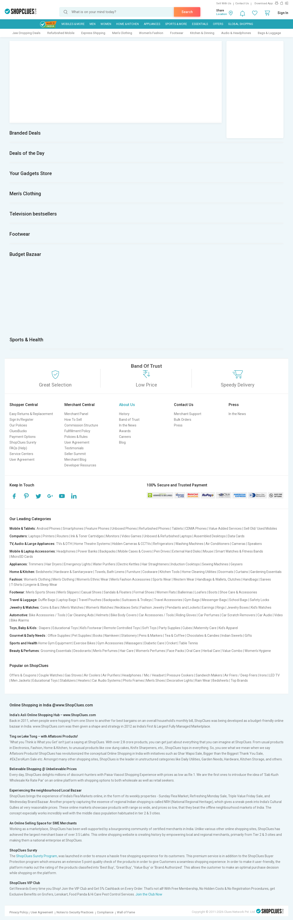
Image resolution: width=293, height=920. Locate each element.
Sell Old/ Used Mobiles (260, 528)
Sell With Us (223, 3)
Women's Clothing (37, 579)
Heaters (84, 680)
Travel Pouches (89, 600)
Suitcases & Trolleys (137, 600)
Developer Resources (80, 465)
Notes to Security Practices (75, 912)
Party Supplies (169, 628)
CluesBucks (18, 431)
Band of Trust (129, 419)
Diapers (44, 628)
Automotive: (19, 615)
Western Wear (183, 579)
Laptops (35, 536)
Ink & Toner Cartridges (87, 536)
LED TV (274, 675)
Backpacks (108, 551)
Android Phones (49, 528)
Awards (125, 431)
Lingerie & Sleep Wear (41, 585)
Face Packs (175, 651)
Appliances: (19, 564)
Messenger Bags (214, 600)
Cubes (187, 628)
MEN (93, 24)
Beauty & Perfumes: (25, 651)
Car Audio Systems (106, 680)
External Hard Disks (186, 551)
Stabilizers (68, 680)
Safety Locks (259, 600)
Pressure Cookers (180, 675)
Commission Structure (81, 425)
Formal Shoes (144, 592)
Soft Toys (149, 628)
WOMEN (106, 24)
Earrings (208, 607)
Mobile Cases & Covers (135, 551)
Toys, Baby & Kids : (24, 628)
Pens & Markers (151, 635)
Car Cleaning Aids (80, 615)
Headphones (66, 551)
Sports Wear (162, 579)
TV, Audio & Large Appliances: (32, 544)
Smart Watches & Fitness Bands (239, 551)
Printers (49, 536)
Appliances (152, 24)
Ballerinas (185, 592)
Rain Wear (202, 680)
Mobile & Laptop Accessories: (33, 551)
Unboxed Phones (124, 528)
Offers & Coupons (23, 675)
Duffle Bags (46, 600)
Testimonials (74, 448)
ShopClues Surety (23, 442)
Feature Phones (97, 528)
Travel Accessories (168, 600)
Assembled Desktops (210, 536)
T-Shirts (17, 585)
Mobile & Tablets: (23, 528)
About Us (127, 404)
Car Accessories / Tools (156, 615)
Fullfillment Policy (77, 431)
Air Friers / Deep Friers (240, 675)
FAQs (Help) (18, 448)
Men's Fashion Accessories (130, 579)
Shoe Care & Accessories (238, 592)
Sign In (283, 13)
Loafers (201, 592)
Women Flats (166, 592)
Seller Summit (75, 454)
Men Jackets (20, 680)
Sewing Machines (215, 564)
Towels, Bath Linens (110, 572)
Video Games (131, 536)
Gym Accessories (110, 643)
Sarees (265, 579)
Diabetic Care (154, 643)
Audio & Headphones (236, 33)
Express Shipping (93, 33)
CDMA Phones (196, 528)
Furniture (133, 572)
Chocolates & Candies (203, 635)
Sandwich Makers (209, 675)
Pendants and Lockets (183, 607)
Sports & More (176, 24)
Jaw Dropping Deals (26, 33)
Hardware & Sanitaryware (73, 572)
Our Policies (18, 425)
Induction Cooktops (185, 564)
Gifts (248, 635)
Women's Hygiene (258, 651)
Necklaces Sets (126, 607)
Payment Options (23, 437)
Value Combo (232, 651)
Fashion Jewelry (152, 607)
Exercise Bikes (84, 643)
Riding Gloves (186, 615)
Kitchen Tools (170, 572)
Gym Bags (192, 600)
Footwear (176, 33)
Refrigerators (163, 544)
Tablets (177, 528)
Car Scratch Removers (238, 615)
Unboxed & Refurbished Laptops (168, 536)
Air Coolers (92, 675)
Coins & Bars (49, 607)
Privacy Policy (19, 912)
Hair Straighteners (155, 564)
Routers (63, 536)
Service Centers (21, 454)
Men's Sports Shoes (40, 592)
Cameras (238, 544)
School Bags (238, 600)
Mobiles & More (73, 24)
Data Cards (236, 536)
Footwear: (17, 592)
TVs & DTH (64, 544)
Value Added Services (225, 528)
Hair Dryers (53, 564)
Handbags (250, 579)
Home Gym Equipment (55, 643)
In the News (127, 425)
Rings (220, 607)
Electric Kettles (128, 564)
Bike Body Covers (124, 615)
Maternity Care (205, 628)
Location (221, 14)
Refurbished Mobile (60, 33)
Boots (213, 592)
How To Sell (73, 419)
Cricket (171, 643)
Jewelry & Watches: (25, 607)
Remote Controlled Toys (122, 628)
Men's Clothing (122, 33)
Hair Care (127, 651)
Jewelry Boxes (238, 607)
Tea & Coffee (175, 635)
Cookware (150, 572)
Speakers (255, 544)
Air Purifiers (111, 675)
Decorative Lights (180, 680)
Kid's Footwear (91, 628)
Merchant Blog (75, 459)
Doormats (225, 572)
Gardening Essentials (266, 572)
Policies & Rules (76, 437)
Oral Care (193, 651)
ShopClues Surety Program (36, 856)
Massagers (133, 643)
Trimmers (36, 564)
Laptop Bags (67, 600)
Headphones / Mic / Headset (143, 675)
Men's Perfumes (105, 651)
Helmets (102, 615)
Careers (125, 437)
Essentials (200, 24)
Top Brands (239, 680)
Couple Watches (50, 675)
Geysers (237, 564)
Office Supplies (59, 635)
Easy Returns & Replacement (31, 414)
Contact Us (242, 3)
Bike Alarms (20, 620)
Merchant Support (187, 414)
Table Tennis (188, 643)
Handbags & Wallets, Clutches (219, 579)
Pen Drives (162, 551)
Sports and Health (23, 643)
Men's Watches (72, 607)
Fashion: (16, 579)
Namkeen (112, 635)
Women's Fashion (151, 33)
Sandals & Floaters (117, 592)
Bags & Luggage (269, 33)
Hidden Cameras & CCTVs (131, 544)
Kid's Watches (261, 607)
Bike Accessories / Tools (47, 615)
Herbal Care (211, 651)
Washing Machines (189, 544)
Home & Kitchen (127, 24)
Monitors (112, 536)
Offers (218, 24)
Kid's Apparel (228, 628)
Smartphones (73, 528)
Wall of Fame (126, 912)
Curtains (241, 572)
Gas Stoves (73, 675)
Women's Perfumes (150, 651)
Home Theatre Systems (92, 544)
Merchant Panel (76, 414)
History (124, 414)
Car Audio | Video (270, 615)
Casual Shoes (91, 592)
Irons (263, 675)
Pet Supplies (81, 635)
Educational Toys (65, 628)
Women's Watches (99, 607)
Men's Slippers (68, 592)
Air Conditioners (218, 544)
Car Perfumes (208, 615)
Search (187, 12)
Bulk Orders (182, 419)
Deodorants (82, 651)
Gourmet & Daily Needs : (28, 635)
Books (97, 635)
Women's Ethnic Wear (92, 579)
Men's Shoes (155, 680)
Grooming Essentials (56, 651)
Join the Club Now (148, 894)
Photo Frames (133, 680)
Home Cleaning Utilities (199, 572)
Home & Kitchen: (22, 572)
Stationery (129, 635)
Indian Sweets (232, 635)
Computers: (19, 536)
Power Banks (87, 551)
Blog (122, 442)
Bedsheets (44, 572)
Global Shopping (240, 24)
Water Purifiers (104, 564)
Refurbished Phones (154, 528)
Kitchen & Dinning (202, 33)
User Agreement (22, 459)
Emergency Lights (77, 564)
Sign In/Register (22, 419)
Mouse (208, 551)
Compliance (105, 912)
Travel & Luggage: (24, 600)
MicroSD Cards (22, 556)
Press (178, 425)
